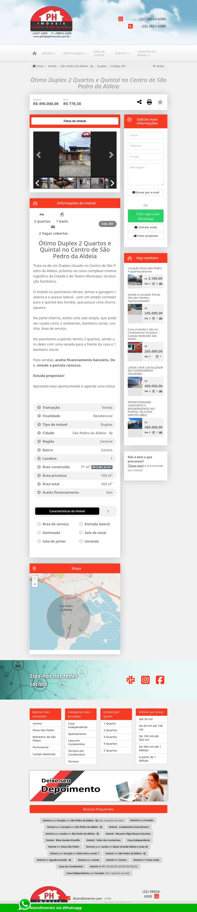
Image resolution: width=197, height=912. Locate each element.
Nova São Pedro (43, 730)
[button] (39, 155)
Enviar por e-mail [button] (145, 192)
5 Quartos (110, 750)
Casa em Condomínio (76, 742)
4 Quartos (110, 743)
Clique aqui (136, 466)
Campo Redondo (44, 754)
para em (74, 827)
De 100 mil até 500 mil (149, 738)
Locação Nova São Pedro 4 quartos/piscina (145, 269)
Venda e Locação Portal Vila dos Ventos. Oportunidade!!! (144, 298)
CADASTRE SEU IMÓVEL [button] (146, 53)
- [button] (34, 584)
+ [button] (34, 578)
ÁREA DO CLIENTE (99, 53)
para (141, 820)
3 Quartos (110, 737)
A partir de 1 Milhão (147, 758)
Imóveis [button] (47, 53)
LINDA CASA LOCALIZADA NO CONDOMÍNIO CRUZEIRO (145, 370)
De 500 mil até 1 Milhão (150, 748)
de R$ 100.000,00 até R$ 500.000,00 (113, 866)
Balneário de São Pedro (44, 738)
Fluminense (40, 747)
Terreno (73, 761)
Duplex (102, 66)
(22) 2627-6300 (154, 26)
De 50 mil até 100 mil (151, 727)
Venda (52, 66)
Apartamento (77, 734)
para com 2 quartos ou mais (98, 873)
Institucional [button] (73, 53)
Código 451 (118, 66)
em (63, 846)
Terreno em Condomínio (76, 752)
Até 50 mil (146, 719)
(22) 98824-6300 (153, 19)
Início (38, 66)
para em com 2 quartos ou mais (83, 820)
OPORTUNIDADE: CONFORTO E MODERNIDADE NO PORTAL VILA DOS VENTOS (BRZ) (141, 408)
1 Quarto (110, 723)
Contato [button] (121, 53)
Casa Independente (78, 725)
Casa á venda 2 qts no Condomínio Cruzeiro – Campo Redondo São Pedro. (143, 334)
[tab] (45, 121)
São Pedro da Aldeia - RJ (77, 66)
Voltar (158, 66)
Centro (37, 723)
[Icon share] (130, 680)
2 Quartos (110, 730)
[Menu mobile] (35, 53)
